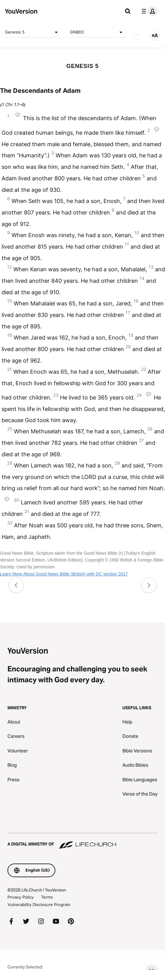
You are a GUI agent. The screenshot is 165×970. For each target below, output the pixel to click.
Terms (47, 897)
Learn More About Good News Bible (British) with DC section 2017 (64, 573)
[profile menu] (148, 11)
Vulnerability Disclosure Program (38, 904)
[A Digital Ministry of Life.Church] (82, 841)
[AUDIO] (137, 35)
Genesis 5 (32, 32)
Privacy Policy (20, 897)
